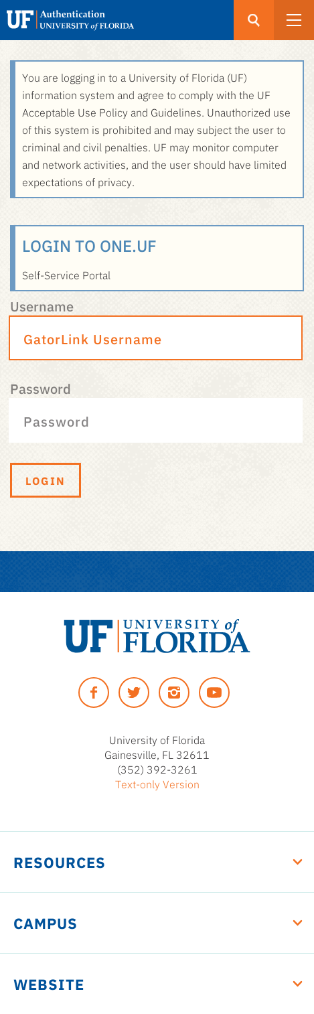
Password (40, 387)
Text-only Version (157, 783)
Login (45, 480)
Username (42, 305)
